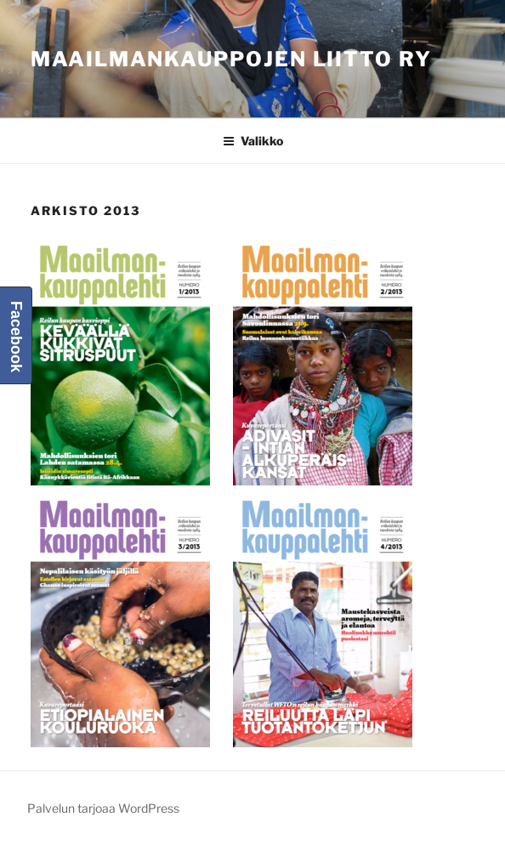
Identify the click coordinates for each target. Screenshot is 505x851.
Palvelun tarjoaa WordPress (103, 808)
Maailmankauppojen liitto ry (231, 59)
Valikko (253, 140)
